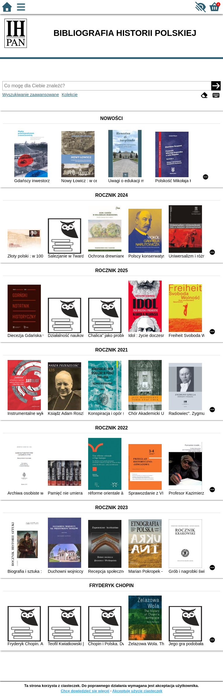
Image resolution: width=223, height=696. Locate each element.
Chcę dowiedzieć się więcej (85, 691)
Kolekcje (69, 94)
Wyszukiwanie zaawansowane (30, 94)
